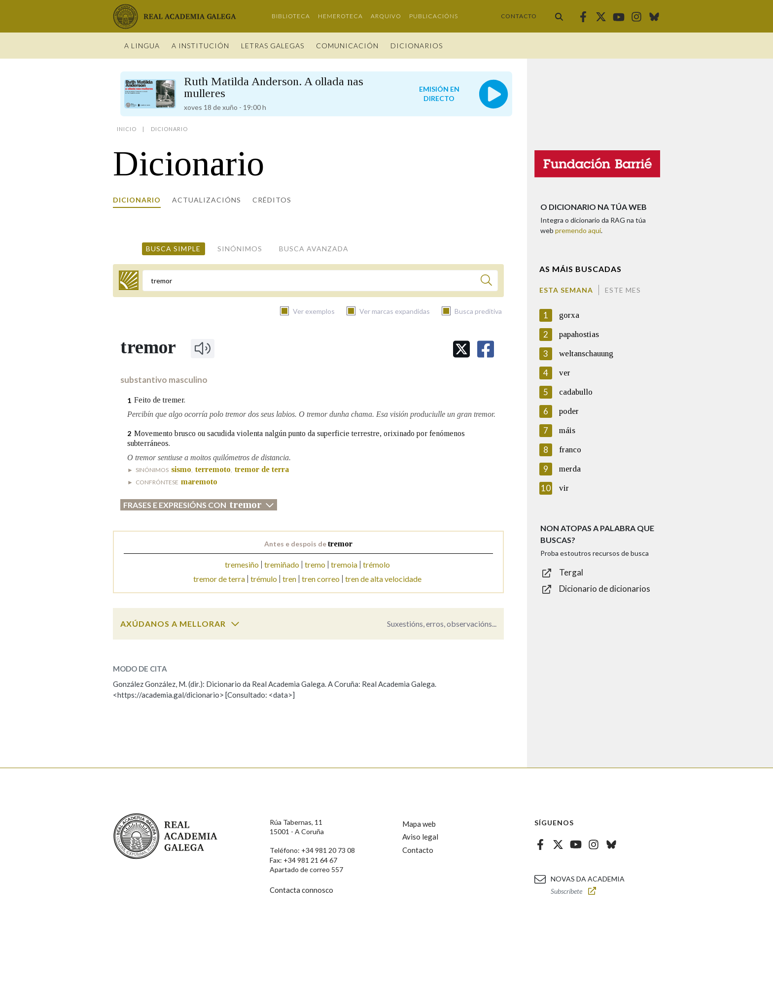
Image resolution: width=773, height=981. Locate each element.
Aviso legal (420, 836)
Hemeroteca (340, 16)
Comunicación (347, 45)
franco (570, 449)
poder (569, 411)
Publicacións (433, 16)
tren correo (321, 578)
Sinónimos (239, 248)
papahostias (579, 334)
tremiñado (281, 564)
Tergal (571, 572)
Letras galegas (272, 45)
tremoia (344, 564)
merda (570, 469)
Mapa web (419, 823)
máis (567, 430)
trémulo (263, 578)
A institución (200, 45)
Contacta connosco (301, 889)
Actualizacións (206, 200)
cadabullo (576, 392)
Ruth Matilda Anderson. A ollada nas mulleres (273, 87)
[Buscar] (486, 281)
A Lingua (142, 45)
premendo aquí (578, 230)
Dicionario (137, 200)
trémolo (376, 564)
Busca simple (173, 248)
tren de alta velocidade (383, 578)
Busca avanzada (314, 248)
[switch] (235, 624)
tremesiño (242, 564)
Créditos (271, 200)
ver (564, 372)
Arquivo (386, 16)
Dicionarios (416, 45)
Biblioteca (291, 16)
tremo (315, 564)
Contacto (519, 16)
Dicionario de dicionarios (604, 588)
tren (289, 578)
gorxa (569, 315)
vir (564, 488)
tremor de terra (219, 578)
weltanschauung (586, 353)
